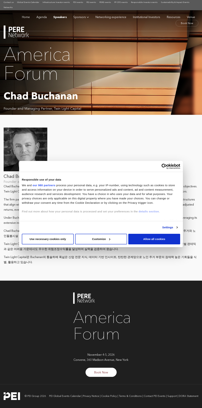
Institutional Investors (146, 17)
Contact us (9, 2)
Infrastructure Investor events (56, 2)
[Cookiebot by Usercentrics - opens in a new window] (164, 166)
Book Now (187, 23)
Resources (173, 17)
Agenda (41, 17)
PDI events (78, 2)
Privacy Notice (91, 396)
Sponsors (79, 17)
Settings (167, 227)
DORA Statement (188, 396)
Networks (8, 8)
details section (149, 211)
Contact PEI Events (154, 396)
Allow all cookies (154, 239)
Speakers (60, 17)
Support (172, 396)
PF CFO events (121, 2)
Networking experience (110, 17)
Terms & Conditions (130, 396)
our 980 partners (44, 185)
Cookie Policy (109, 396)
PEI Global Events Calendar (65, 396)
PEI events (91, 2)
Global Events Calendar (28, 2)
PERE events (105, 2)
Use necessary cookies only (47, 239)
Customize (101, 239)
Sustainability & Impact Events (175, 2)
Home (26, 17)
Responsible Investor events (144, 2)
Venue (191, 17)
